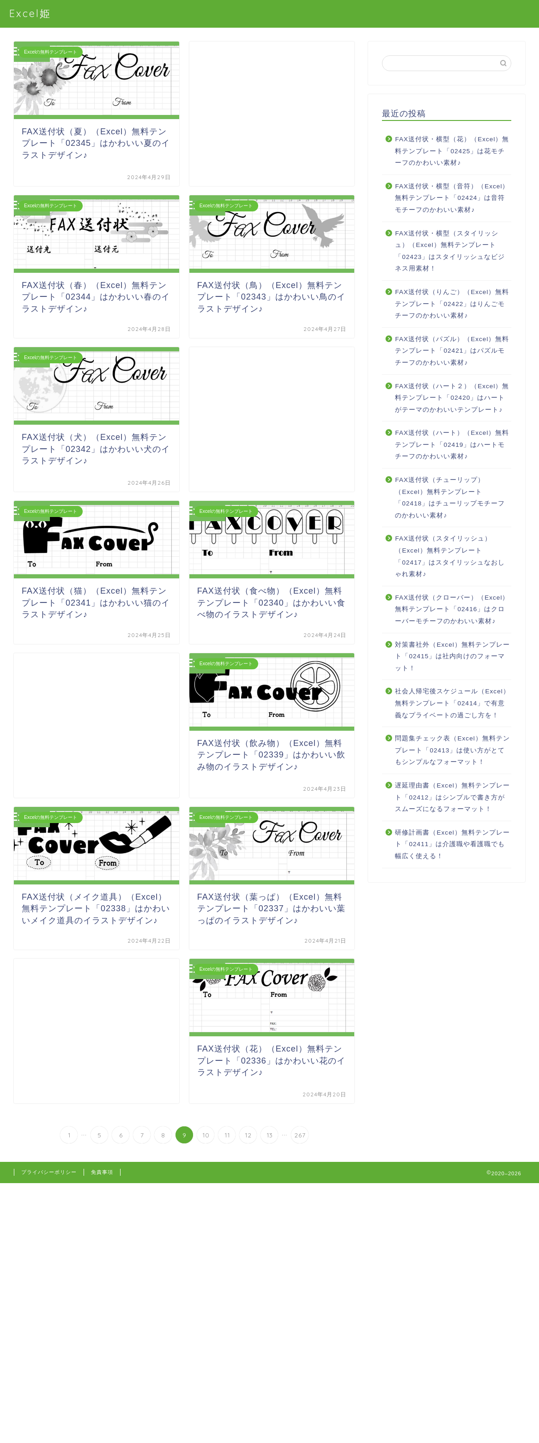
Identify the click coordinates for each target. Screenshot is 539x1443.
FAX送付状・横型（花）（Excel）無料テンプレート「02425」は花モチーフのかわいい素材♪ (452, 151)
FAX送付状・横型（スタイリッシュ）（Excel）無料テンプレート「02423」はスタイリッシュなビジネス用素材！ (450, 251)
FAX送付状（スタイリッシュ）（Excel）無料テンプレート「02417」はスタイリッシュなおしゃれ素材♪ (450, 556)
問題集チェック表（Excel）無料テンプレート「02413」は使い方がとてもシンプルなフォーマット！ (452, 750)
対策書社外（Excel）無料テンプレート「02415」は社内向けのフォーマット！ (452, 656)
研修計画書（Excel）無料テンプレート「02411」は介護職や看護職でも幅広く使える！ (452, 844)
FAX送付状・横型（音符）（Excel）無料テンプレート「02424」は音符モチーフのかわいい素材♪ (452, 198)
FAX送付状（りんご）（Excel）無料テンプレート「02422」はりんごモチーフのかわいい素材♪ (452, 304)
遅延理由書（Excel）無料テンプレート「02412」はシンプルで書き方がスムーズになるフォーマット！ (452, 797)
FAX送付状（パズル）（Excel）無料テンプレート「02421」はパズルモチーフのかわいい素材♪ (452, 351)
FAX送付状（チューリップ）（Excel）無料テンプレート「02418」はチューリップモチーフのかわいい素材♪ (450, 497)
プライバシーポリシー (49, 1172)
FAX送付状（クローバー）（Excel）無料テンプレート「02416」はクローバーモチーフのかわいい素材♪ (452, 609)
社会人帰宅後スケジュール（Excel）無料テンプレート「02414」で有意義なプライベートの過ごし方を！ (452, 703)
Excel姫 (30, 13)
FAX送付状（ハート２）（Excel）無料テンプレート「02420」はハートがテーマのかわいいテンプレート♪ (452, 398)
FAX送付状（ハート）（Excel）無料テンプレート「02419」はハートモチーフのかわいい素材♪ (452, 444)
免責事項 (102, 1172)
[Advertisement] (272, 114)
